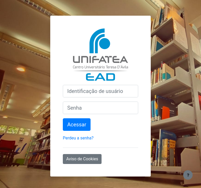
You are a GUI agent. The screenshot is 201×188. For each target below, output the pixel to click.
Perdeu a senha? (78, 138)
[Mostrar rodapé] (188, 175)
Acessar (76, 124)
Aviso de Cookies (82, 158)
